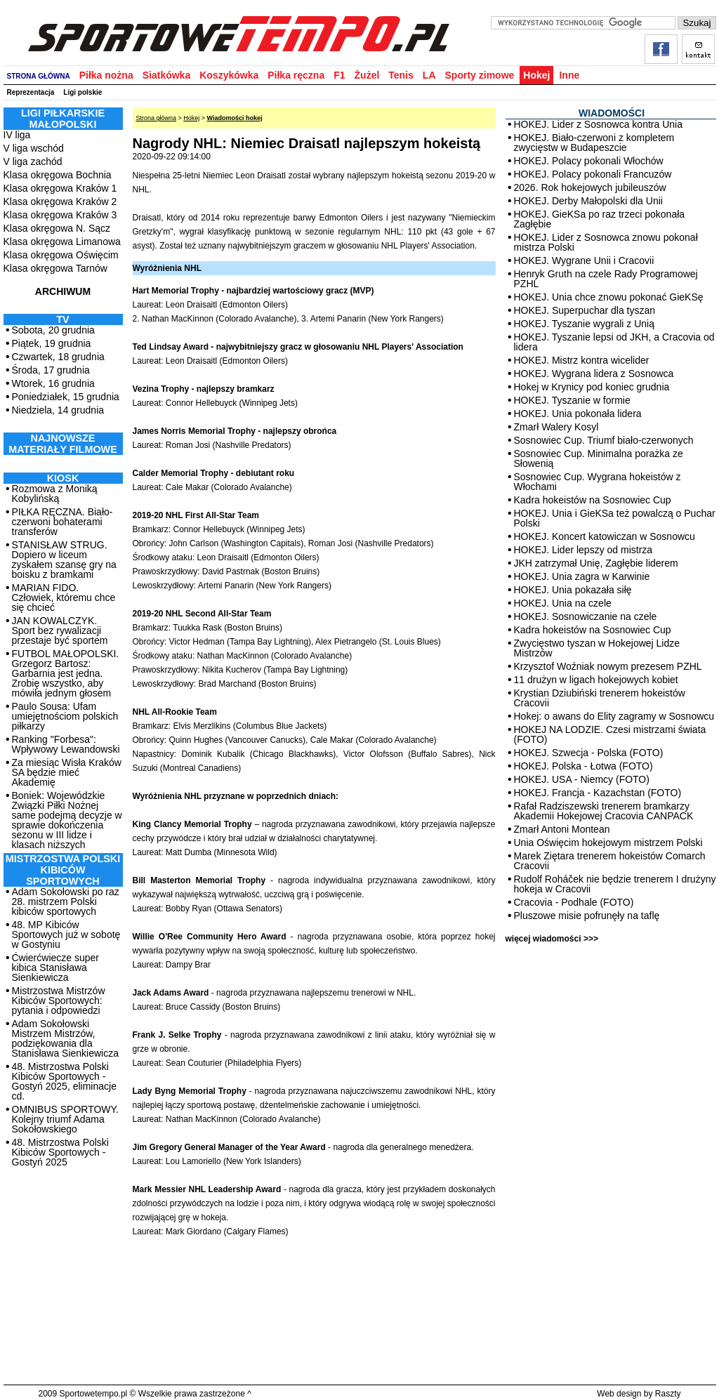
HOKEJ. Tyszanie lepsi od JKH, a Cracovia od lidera (614, 341)
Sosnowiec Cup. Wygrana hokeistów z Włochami (597, 481)
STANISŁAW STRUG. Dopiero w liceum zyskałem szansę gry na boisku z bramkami (64, 559)
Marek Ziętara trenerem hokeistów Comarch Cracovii (610, 860)
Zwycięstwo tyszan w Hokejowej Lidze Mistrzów (597, 648)
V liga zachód (33, 161)
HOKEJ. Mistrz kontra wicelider (581, 360)
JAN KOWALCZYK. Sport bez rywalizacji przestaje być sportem (60, 630)
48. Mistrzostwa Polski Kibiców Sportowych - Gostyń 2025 (60, 1152)
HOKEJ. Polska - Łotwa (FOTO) (583, 766)
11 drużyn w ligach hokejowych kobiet (596, 679)
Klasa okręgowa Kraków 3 (60, 214)
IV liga (17, 134)
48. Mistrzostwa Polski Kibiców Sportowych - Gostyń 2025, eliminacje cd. (64, 1081)
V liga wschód (34, 148)
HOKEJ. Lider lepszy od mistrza (583, 549)
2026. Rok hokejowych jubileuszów (590, 187)
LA (429, 75)
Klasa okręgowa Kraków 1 (60, 188)
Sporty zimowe (480, 75)
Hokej (536, 75)
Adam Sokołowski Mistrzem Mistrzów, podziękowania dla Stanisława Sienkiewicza (65, 1038)
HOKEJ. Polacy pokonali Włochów (589, 160)
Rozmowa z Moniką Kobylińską (55, 493)
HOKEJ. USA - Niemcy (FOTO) (581, 779)
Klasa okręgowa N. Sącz (57, 228)
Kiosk (63, 478)
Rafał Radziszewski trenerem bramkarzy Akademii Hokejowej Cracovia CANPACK (604, 810)
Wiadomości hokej (235, 117)
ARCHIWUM (63, 291)
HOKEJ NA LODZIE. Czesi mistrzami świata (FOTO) (610, 734)
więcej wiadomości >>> (552, 939)
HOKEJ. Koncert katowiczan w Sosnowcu (604, 536)
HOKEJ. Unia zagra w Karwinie (582, 576)
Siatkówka (166, 75)
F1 (339, 75)
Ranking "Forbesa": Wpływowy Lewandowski (66, 744)
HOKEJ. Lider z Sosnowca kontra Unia (598, 124)
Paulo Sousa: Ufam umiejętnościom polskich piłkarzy (65, 716)
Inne (569, 75)
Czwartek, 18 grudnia (58, 356)
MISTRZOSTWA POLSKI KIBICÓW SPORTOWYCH (63, 870)
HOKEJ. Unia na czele (563, 603)
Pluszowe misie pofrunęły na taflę (587, 915)
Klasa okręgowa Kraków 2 (60, 201)
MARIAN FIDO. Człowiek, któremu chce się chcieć (64, 597)
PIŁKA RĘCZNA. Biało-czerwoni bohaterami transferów (62, 521)
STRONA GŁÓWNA (38, 76)
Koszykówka (228, 75)
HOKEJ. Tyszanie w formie (572, 400)
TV (62, 319)
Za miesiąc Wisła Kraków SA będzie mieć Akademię (66, 772)
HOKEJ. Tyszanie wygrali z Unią (584, 323)
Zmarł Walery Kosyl (556, 426)
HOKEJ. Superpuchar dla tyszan (585, 310)
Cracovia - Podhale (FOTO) (574, 902)
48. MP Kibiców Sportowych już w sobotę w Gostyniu (66, 934)
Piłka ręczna (296, 75)
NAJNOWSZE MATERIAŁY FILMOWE (62, 443)
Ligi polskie (82, 92)
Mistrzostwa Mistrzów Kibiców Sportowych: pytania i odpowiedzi (58, 1000)
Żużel (367, 75)
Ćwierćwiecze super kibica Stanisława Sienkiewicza (55, 967)
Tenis (401, 75)
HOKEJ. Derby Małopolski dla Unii (588, 200)
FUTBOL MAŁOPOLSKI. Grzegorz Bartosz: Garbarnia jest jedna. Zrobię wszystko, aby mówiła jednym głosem (65, 673)
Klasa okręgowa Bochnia (58, 174)
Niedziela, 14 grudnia (58, 410)
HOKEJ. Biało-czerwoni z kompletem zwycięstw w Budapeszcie (594, 142)
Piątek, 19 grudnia (51, 343)
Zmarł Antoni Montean (562, 829)
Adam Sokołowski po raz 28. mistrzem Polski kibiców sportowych (65, 901)
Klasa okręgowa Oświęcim (61, 254)
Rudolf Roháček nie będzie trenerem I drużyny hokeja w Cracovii (615, 883)
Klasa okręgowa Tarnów (55, 268)
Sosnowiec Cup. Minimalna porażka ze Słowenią (598, 458)
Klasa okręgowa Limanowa (62, 241)
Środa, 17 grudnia (51, 370)
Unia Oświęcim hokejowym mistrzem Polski (608, 842)
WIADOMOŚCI (612, 113)
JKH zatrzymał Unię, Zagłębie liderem (596, 563)
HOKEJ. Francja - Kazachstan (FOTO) (598, 792)
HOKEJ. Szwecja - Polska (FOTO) (589, 752)
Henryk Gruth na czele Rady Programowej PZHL (606, 278)
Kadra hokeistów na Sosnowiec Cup (592, 500)
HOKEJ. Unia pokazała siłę (573, 589)
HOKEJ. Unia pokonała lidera (578, 413)
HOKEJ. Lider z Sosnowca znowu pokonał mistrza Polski (606, 242)
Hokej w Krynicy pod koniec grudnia (592, 386)
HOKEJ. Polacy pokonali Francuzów (593, 174)
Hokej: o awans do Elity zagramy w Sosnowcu (614, 716)
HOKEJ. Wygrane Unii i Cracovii (584, 260)
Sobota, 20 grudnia (53, 330)
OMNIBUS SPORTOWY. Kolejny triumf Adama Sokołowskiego (65, 1119)
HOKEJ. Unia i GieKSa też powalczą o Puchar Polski (614, 518)
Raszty (668, 1394)
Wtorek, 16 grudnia (53, 383)
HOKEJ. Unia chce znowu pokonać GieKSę (609, 297)
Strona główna (156, 117)
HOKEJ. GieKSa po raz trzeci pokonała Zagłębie (599, 219)
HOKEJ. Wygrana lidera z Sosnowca (594, 373)
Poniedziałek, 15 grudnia (65, 396)
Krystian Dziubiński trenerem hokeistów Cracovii (599, 697)
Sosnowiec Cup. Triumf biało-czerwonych (604, 440)
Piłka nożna (106, 75)
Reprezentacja (31, 92)
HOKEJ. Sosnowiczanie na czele (585, 616)
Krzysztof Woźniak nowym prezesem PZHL (608, 666)
